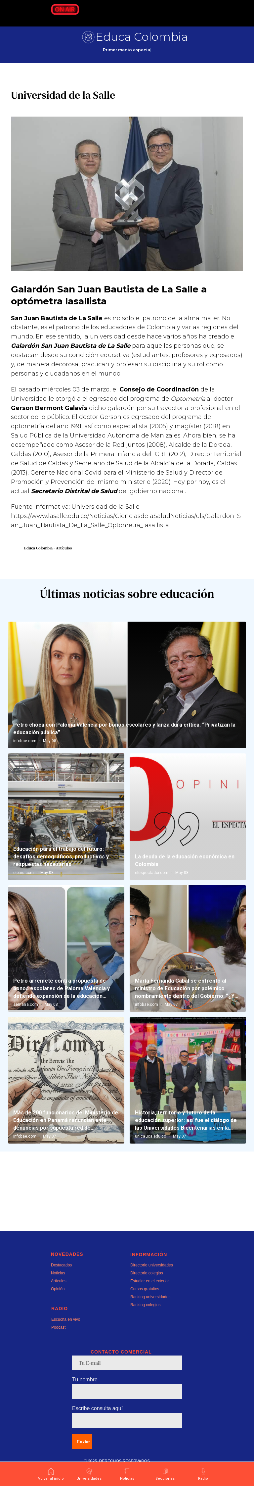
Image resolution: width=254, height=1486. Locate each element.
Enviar (83, 1458)
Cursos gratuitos (144, 1305)
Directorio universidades (151, 1281)
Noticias (58, 1289)
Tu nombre (85, 1396)
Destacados (61, 1281)
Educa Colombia (142, 37)
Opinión (57, 1305)
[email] (127, 1379)
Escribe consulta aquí (97, 1425)
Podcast (58, 1344)
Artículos (58, 1297)
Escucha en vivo (65, 1336)
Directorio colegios (146, 1289)
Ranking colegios (145, 1321)
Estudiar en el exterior (149, 1297)
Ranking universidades (150, 1313)
